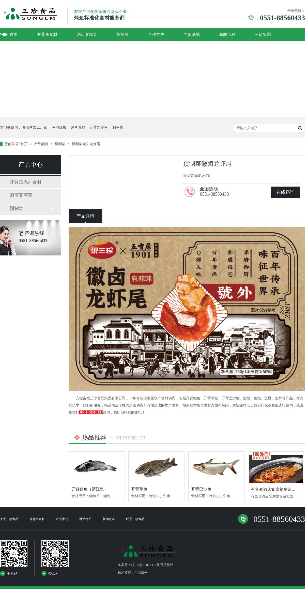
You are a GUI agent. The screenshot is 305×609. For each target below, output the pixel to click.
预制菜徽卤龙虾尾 (86, 144)
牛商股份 (141, 572)
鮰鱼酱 (117, 127)
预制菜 (122, 34)
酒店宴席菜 (87, 34)
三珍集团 (263, 34)
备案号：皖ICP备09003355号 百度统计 (145, 565)
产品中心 (62, 519)
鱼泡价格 (59, 127)
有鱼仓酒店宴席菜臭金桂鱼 (275, 489)
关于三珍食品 (9, 519)
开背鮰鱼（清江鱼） (89, 489)
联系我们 (18, 47)
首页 (14, 34)
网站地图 (85, 519)
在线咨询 (285, 192)
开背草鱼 (139, 489)
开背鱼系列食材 (26, 182)
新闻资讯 (109, 519)
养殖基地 (192, 34)
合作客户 (156, 34)
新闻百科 (227, 34)
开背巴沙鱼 (99, 127)
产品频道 (41, 144)
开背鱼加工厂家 (34, 127)
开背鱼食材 (47, 34)
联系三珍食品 (135, 519)
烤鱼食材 (78, 127)
